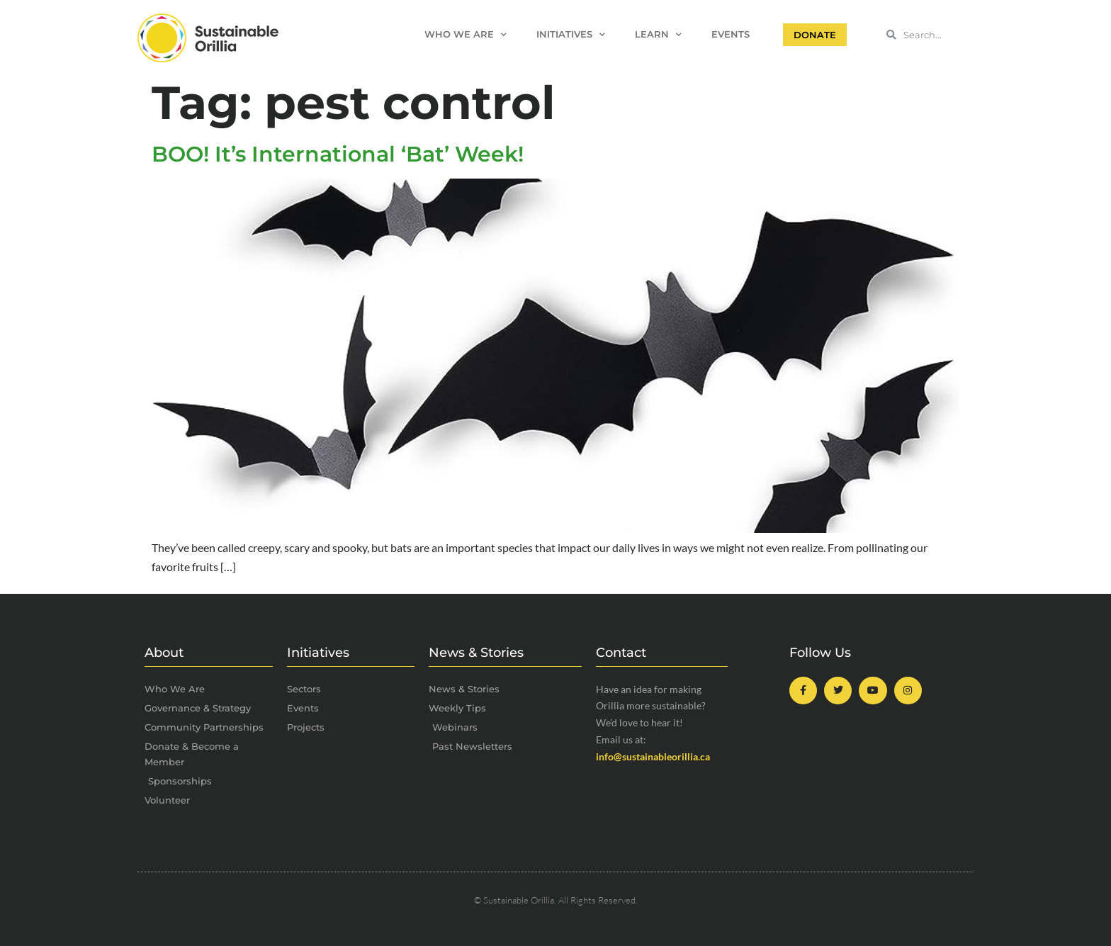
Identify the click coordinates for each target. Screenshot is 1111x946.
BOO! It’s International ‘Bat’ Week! (338, 154)
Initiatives (570, 35)
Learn (658, 35)
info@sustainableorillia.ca (653, 756)
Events (730, 34)
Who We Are (465, 35)
